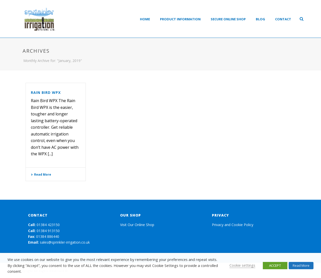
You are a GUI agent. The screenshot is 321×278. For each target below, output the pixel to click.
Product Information (180, 19)
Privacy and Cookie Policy (232, 224)
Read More (41, 174)
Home (145, 19)
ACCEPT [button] (275, 265)
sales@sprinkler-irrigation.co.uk (65, 242)
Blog (260, 19)
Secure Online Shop (228, 19)
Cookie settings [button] (242, 265)
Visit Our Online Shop (137, 224)
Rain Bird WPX (46, 92)
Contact (283, 19)
